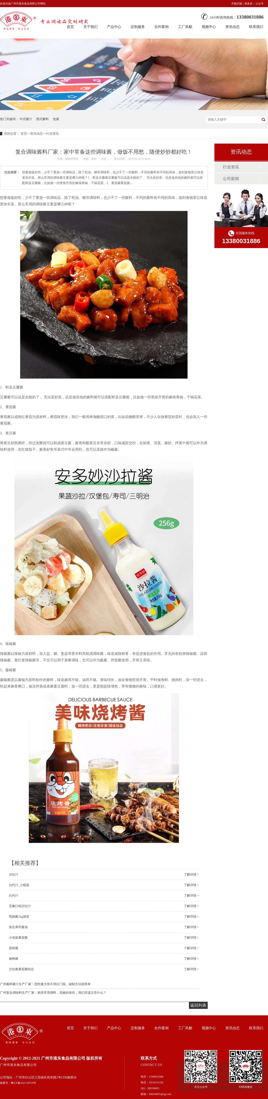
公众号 (259, 3)
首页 (24, 133)
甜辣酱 (13, 948)
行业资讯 (52, 133)
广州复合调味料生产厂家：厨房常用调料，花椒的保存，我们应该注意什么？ (53, 992)
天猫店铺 (236, 3)
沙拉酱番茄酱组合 (21, 969)
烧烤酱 (13, 958)
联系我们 (256, 27)
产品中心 (114, 27)
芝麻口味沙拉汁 (20, 906)
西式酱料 (42, 119)
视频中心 (209, 27)
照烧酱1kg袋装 (19, 916)
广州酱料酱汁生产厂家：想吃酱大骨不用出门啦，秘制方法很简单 (45, 984)
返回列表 (198, 1005)
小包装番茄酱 (18, 937)
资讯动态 (232, 27)
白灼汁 (13, 895)
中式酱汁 (26, 119)
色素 (56, 119)
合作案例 (161, 27)
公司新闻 (231, 178)
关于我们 (90, 1028)
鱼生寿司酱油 (18, 927)
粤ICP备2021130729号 (23, 1082)
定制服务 (138, 27)
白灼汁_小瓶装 (19, 885)
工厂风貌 (185, 27)
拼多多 (249, 3)
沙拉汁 (13, 874)
